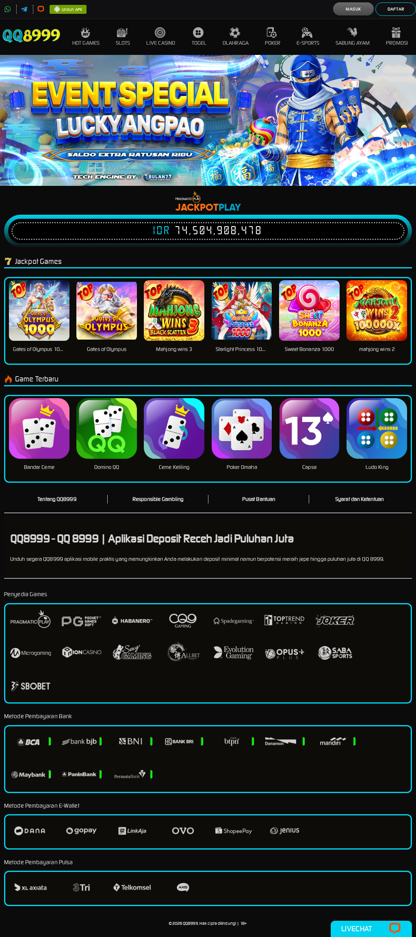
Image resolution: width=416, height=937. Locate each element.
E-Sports (308, 36)
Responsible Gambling (157, 499)
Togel (199, 36)
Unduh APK (68, 10)
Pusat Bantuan (258, 499)
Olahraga (236, 36)
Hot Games (86, 36)
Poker (273, 36)
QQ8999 (190, 923)
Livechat (371, 929)
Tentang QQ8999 (56, 499)
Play (230, 208)
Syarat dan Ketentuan (359, 499)
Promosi (397, 36)
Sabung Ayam (353, 36)
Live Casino (160, 36)
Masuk (353, 9)
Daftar (396, 9)
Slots (123, 36)
